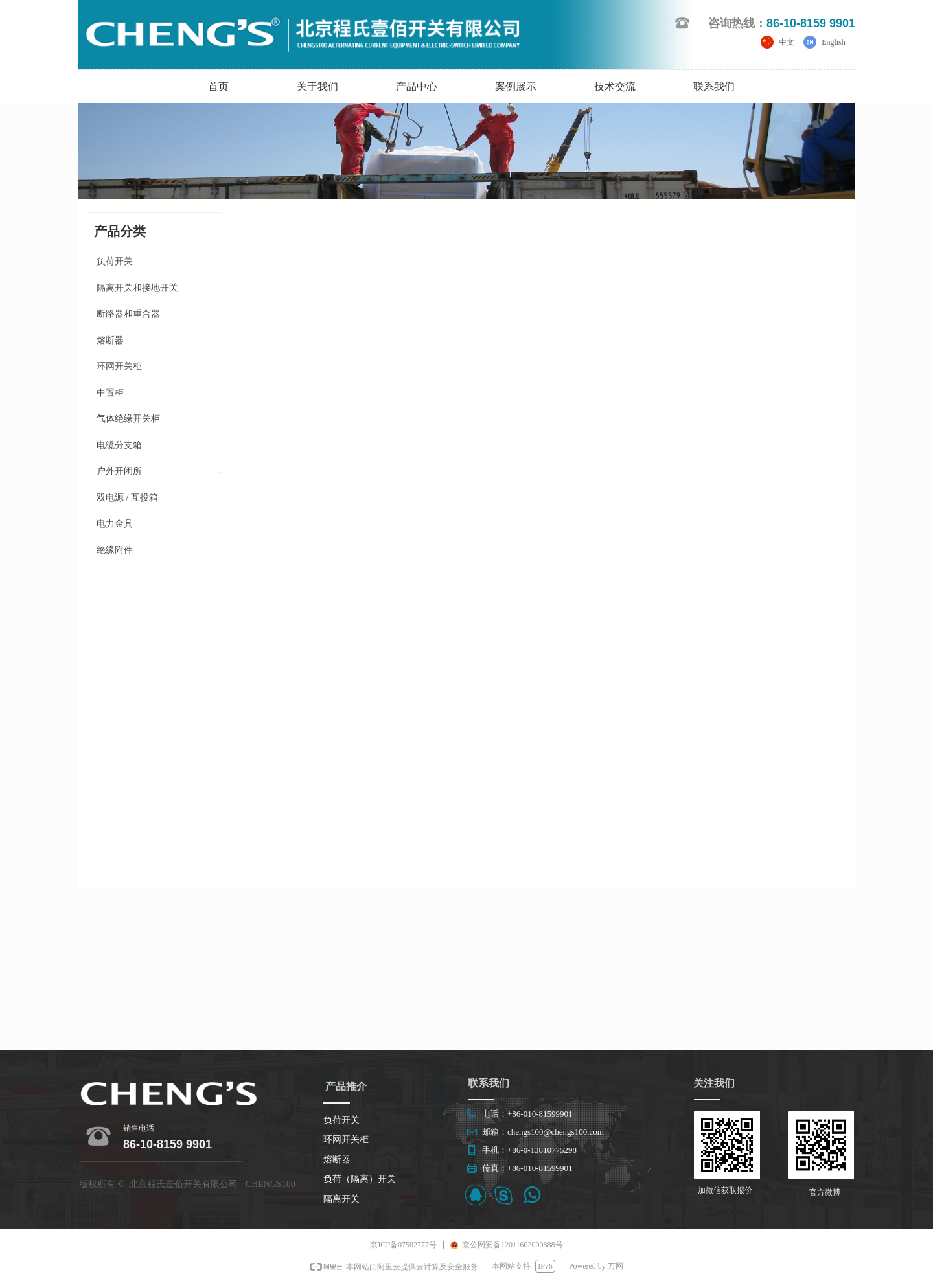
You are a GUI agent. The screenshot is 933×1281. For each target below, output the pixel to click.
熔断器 (110, 340)
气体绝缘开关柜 (128, 419)
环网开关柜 (119, 366)
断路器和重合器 (128, 314)
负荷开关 (115, 261)
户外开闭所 (119, 471)
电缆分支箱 (119, 445)
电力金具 (115, 523)
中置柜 (110, 393)
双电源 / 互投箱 (127, 498)
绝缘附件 (115, 550)
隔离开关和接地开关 (137, 288)
